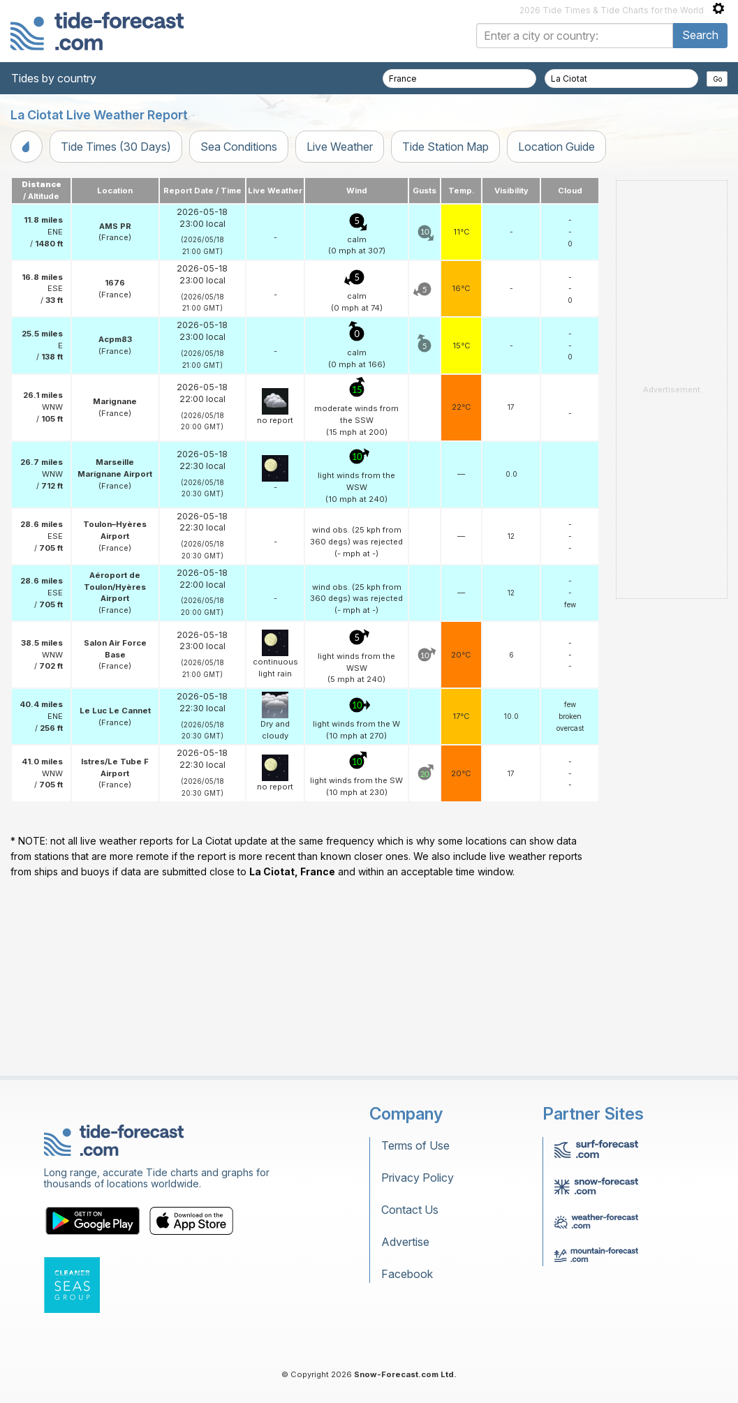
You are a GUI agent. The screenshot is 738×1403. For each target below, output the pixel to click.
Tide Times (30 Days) (116, 147)
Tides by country (53, 78)
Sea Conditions (238, 147)
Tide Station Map (445, 147)
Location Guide (556, 147)
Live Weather (340, 147)
